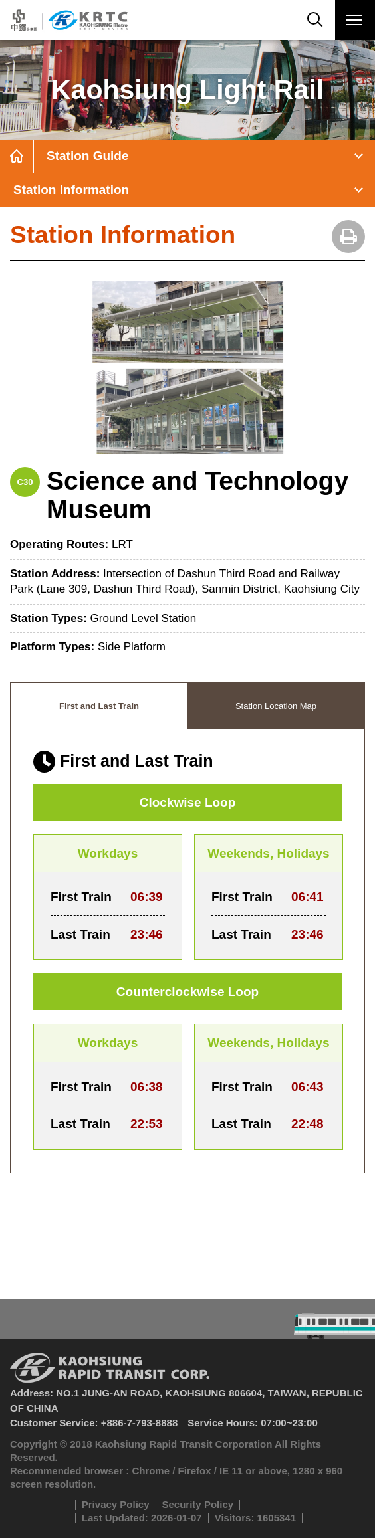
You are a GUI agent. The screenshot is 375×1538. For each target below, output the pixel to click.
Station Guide (88, 156)
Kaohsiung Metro (68, 20)
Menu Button (354, 22)
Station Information (71, 190)
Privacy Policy (116, 1504)
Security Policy (198, 1504)
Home (16, 156)
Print (348, 236)
